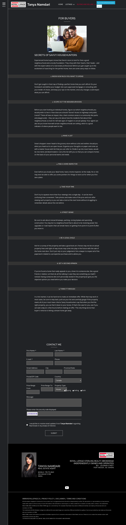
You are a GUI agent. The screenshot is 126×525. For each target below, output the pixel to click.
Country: (58, 377)
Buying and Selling (85, 4)
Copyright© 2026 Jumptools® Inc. (32, 518)
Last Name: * (59, 351)
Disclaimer (60, 499)
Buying (68, 390)
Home (60, 4)
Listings (68, 4)
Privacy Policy (48, 499)
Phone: (57, 359)
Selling (76, 390)
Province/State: (69, 368)
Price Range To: (47, 385)
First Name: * (31, 351)
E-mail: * (29, 359)
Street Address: (32, 368)
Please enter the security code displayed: (41, 409)
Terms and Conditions (76, 499)
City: (47, 368)
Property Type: (60, 385)
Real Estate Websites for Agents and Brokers (56, 518)
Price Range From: (30, 386)
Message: (29, 397)
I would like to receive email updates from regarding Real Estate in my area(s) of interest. (54, 424)
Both (84, 390)
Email (40, 476)
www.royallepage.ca (31, 499)
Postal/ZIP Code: (32, 377)
